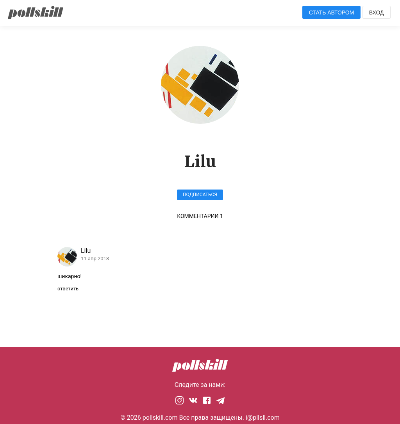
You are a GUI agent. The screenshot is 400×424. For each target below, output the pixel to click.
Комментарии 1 (200, 216)
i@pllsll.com (263, 417)
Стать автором (331, 12)
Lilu (86, 250)
